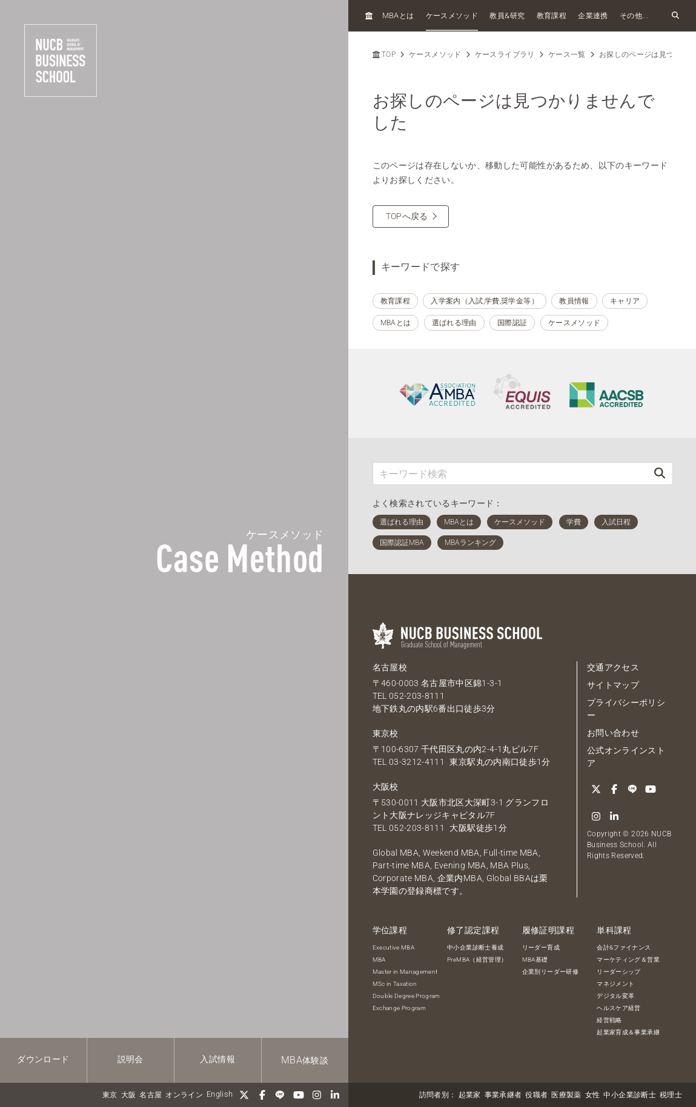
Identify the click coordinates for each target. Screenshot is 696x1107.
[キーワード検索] (510, 473)
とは (398, 15)
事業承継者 (503, 1095)
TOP (384, 54)
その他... (634, 16)
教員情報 (574, 301)
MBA (379, 959)
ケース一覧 (567, 54)
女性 (592, 1095)
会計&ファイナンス (624, 947)
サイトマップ (613, 685)
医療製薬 (566, 1095)
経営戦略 (609, 1020)
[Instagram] (317, 1095)
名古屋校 (390, 667)
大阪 (128, 1095)
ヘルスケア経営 (618, 1008)
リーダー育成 (541, 947)
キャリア (625, 301)
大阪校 (386, 786)
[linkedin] (335, 1095)
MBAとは (395, 323)
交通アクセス (613, 667)
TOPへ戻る (407, 216)
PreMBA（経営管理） (477, 959)
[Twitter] (244, 1095)
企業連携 (593, 16)
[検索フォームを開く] (675, 16)
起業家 (470, 1095)
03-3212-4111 (417, 762)
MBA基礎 (535, 959)
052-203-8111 (417, 696)
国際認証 (512, 323)
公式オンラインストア (626, 756)
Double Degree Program (406, 996)
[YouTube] (299, 1095)
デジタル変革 (615, 996)
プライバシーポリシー (626, 709)
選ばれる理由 (454, 323)
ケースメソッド (452, 16)
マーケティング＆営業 (628, 959)
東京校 (386, 733)
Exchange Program (399, 1008)
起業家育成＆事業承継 (628, 1032)
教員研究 (507, 15)
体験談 (304, 1060)
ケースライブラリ (505, 54)
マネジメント (615, 983)
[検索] (659, 473)
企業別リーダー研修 (550, 971)
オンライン (184, 1095)
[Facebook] (262, 1095)
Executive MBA (394, 947)
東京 (110, 1095)
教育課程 (551, 16)
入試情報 (217, 1059)
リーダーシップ (618, 971)
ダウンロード (43, 1059)
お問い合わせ (613, 733)
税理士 (671, 1095)
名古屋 (150, 1095)
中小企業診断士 (629, 1095)
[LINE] (280, 1095)
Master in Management (405, 971)
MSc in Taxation (395, 983)
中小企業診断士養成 (475, 947)
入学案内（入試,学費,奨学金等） (485, 301)
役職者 (536, 1095)
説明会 (131, 1059)
